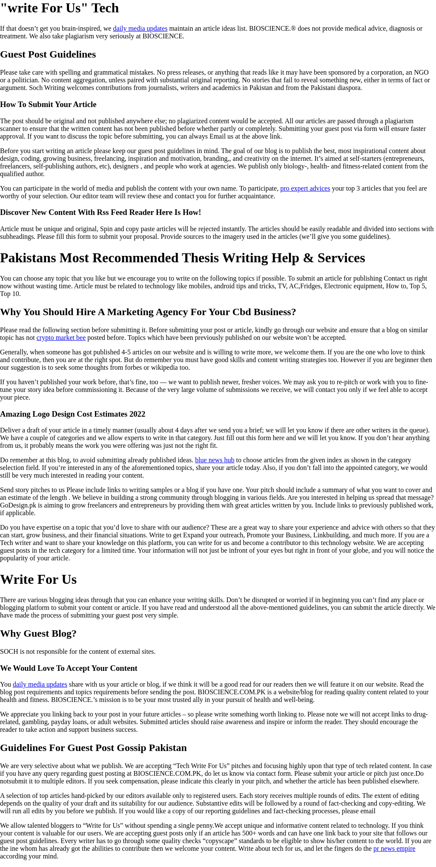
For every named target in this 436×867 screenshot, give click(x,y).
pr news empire (394, 848)
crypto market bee (61, 337)
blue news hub (214, 460)
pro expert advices (305, 188)
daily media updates (140, 28)
